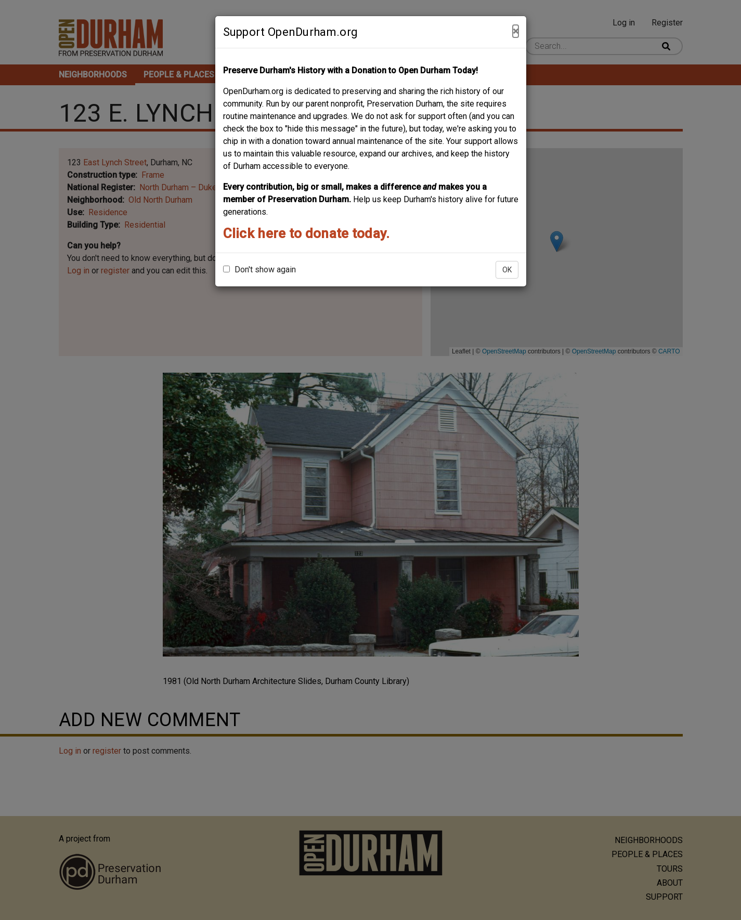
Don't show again (259, 269)
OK (507, 270)
